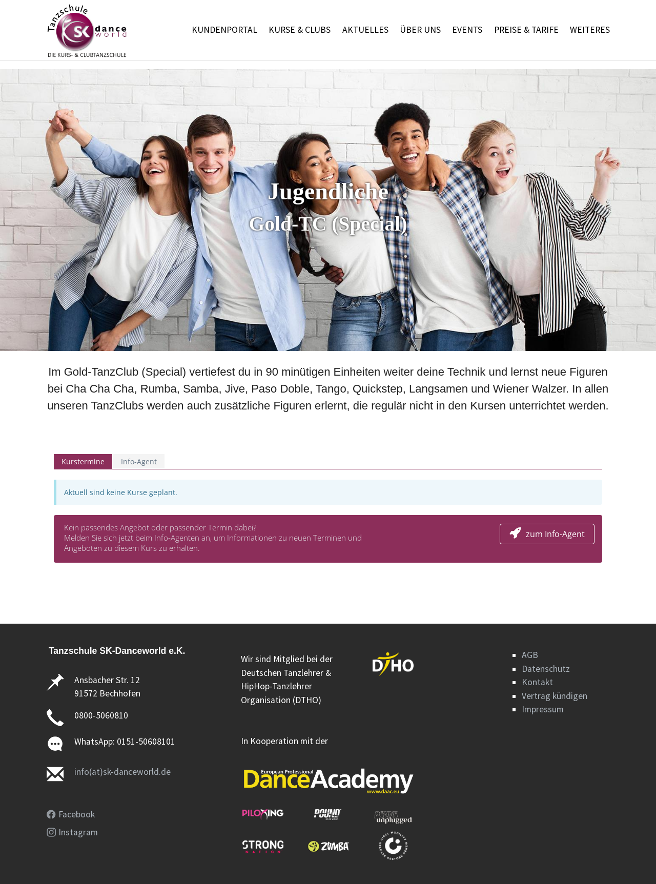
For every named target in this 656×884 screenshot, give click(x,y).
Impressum (543, 709)
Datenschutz (546, 668)
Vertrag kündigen (554, 696)
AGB (530, 655)
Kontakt (537, 682)
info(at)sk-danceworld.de (122, 771)
